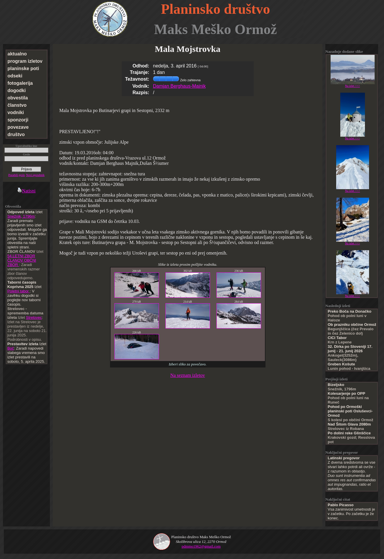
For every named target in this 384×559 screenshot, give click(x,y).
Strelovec (34, 317)
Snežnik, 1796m (21, 216)
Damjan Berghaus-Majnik (179, 86)
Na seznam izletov (187, 375)
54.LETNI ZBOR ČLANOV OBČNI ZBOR (21, 260)
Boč (10, 348)
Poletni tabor (18, 291)
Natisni (26, 190)
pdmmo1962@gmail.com (201, 546)
